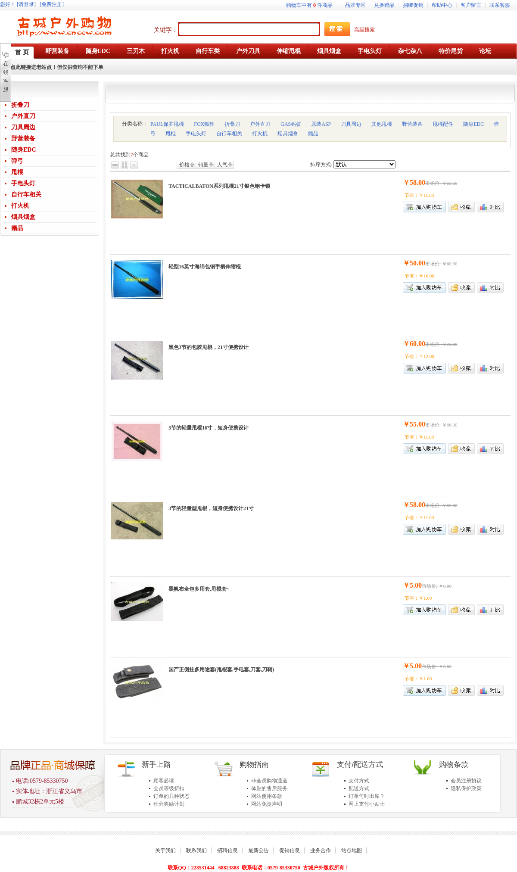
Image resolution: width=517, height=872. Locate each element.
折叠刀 (20, 105)
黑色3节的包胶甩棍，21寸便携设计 (208, 347)
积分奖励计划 (168, 804)
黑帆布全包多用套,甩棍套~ (198, 589)
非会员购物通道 (269, 781)
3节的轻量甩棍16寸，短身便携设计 (208, 428)
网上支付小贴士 (367, 804)
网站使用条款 (266, 796)
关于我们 (165, 850)
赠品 (17, 228)
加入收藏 (461, 207)
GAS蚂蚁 (290, 124)
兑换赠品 (384, 5)
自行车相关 (26, 194)
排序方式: (321, 165)
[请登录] (26, 4)
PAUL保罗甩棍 (167, 124)
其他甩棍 (381, 124)
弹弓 (17, 161)
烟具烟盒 (23, 217)
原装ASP (321, 124)
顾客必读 (163, 781)
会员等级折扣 (168, 788)
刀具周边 (23, 127)
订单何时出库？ (367, 796)
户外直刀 (23, 116)
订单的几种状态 (171, 796)
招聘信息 (227, 850)
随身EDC (23, 149)
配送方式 (359, 788)
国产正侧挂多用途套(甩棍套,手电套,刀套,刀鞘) (221, 669)
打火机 (20, 205)
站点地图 (351, 850)
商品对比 (490, 207)
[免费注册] (52, 4)
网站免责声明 (266, 804)
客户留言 (471, 5)
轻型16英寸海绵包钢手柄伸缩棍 (204, 267)
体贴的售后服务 (269, 788)
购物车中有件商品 (309, 5)
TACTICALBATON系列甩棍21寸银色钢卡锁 (219, 186)
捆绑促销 (413, 5)
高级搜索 (364, 30)
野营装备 (23, 138)
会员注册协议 (466, 781)
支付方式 (359, 781)
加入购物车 (424, 207)
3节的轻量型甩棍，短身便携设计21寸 (211, 508)
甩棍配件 (443, 124)
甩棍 (17, 172)
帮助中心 (442, 5)
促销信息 (289, 850)
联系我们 (196, 850)
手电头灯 (23, 183)
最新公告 (258, 850)
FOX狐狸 (204, 124)
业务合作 (320, 850)
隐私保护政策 (466, 788)
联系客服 (499, 5)
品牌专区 (355, 5)
